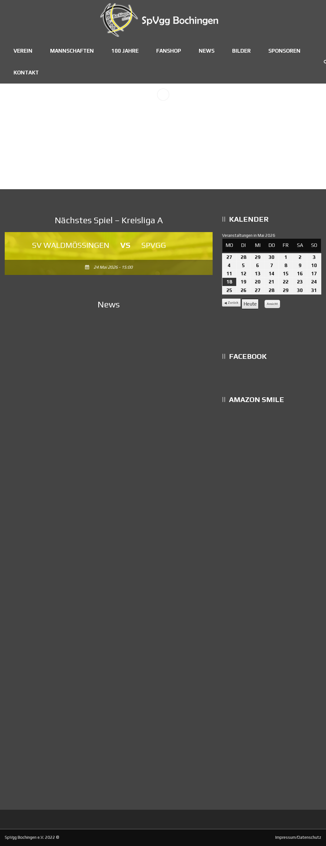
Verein (23, 51)
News (206, 51)
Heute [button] (250, 304)
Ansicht (273, 305)
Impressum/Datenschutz (298, 837)
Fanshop (168, 51)
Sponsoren (284, 51)
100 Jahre (125, 51)
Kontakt (26, 72)
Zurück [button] (233, 302)
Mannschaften (72, 51)
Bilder (241, 51)
